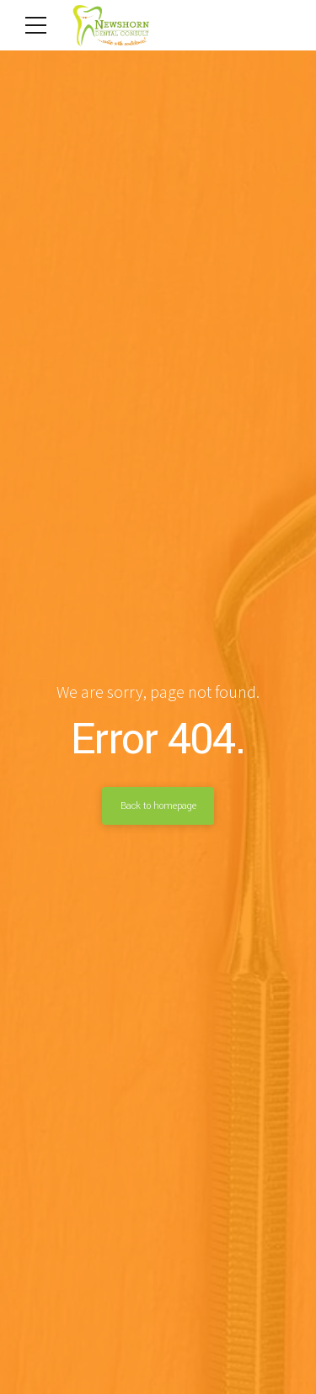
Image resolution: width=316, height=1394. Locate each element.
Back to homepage (158, 805)
